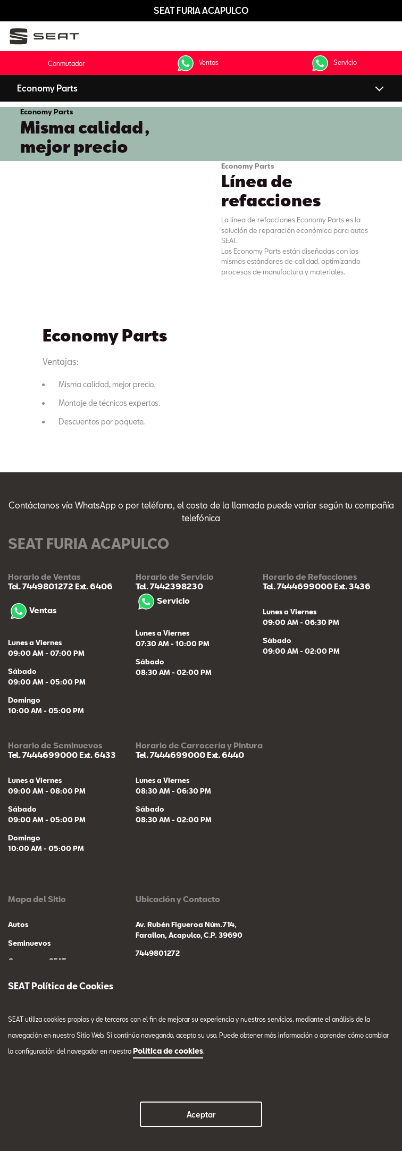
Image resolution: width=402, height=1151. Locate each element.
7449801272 (158, 953)
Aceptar (201, 1114)
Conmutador (66, 63)
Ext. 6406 (93, 586)
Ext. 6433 (97, 755)
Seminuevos (29, 943)
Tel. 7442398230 (169, 586)
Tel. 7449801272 (40, 586)
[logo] (48, 36)
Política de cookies (168, 1050)
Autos (18, 924)
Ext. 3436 (351, 586)
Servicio (333, 63)
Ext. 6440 (224, 755)
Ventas (197, 63)
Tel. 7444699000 (297, 586)
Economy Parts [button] (47, 88)
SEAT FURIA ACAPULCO (201, 10)
